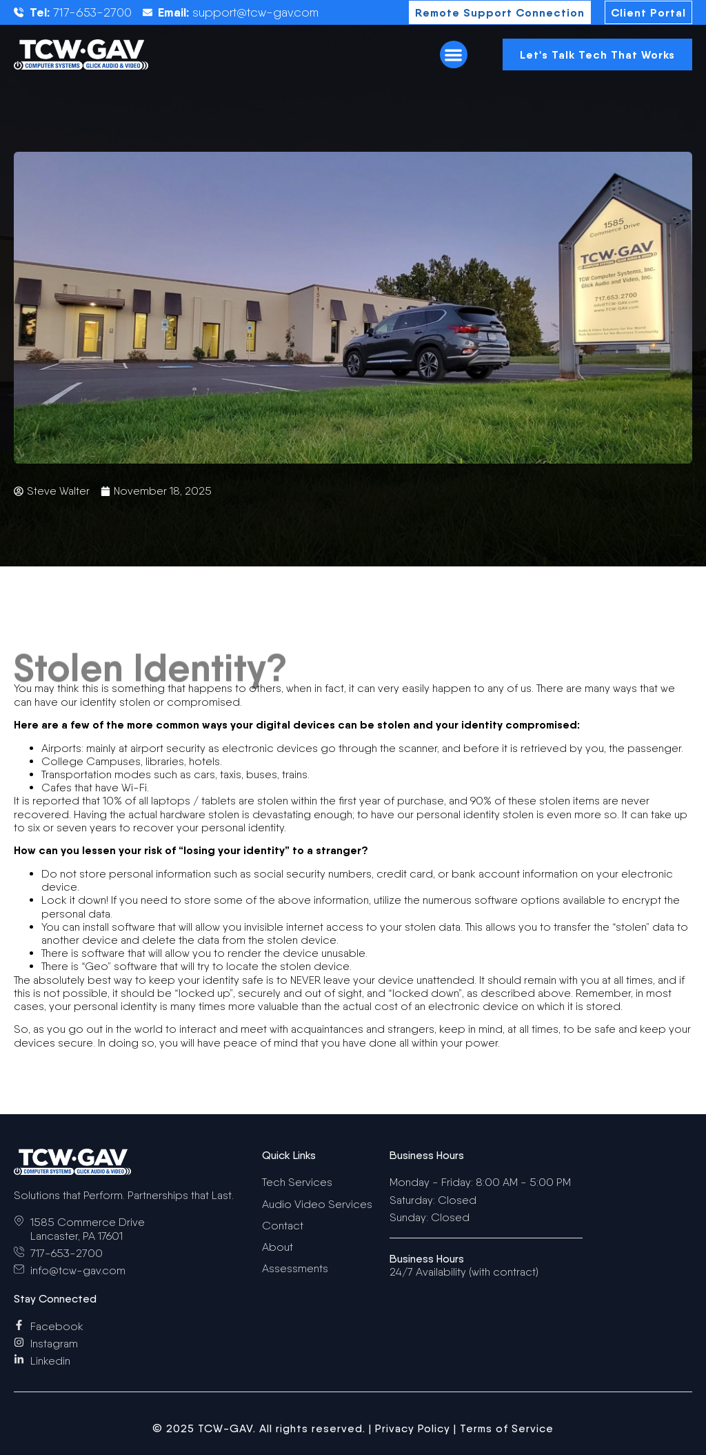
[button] (454, 55)
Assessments (295, 1268)
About (277, 1247)
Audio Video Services (317, 1204)
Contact (282, 1225)
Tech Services (297, 1182)
